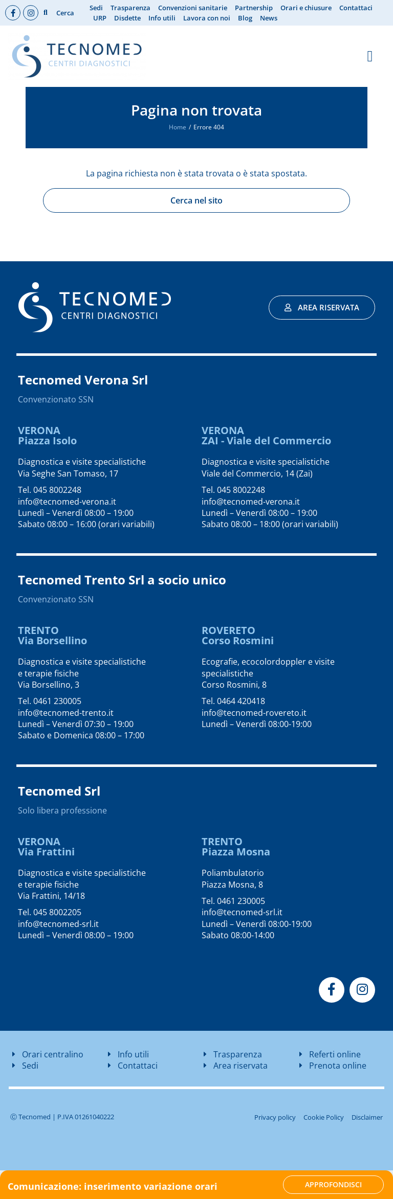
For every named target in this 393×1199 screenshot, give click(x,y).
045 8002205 (57, 912)
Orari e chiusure (306, 7)
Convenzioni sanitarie (192, 7)
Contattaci (356, 7)
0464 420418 (241, 701)
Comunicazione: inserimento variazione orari (112, 1186)
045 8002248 (57, 489)
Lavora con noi (206, 17)
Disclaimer (367, 1117)
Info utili (162, 17)
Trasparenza (130, 7)
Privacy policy (275, 1117)
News (268, 17)
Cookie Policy (323, 1117)
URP (99, 17)
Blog (245, 17)
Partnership (254, 7)
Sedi (96, 7)
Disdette (127, 17)
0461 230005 (57, 701)
